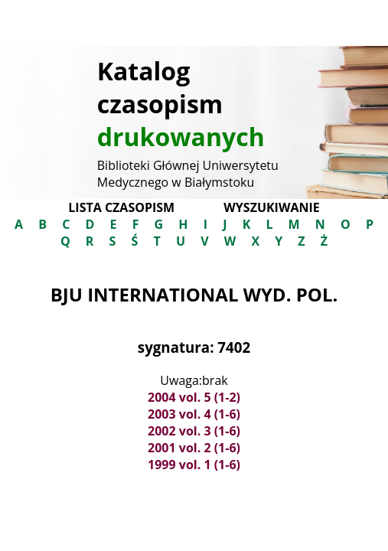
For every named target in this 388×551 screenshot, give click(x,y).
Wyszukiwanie (271, 207)
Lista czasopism (121, 207)
